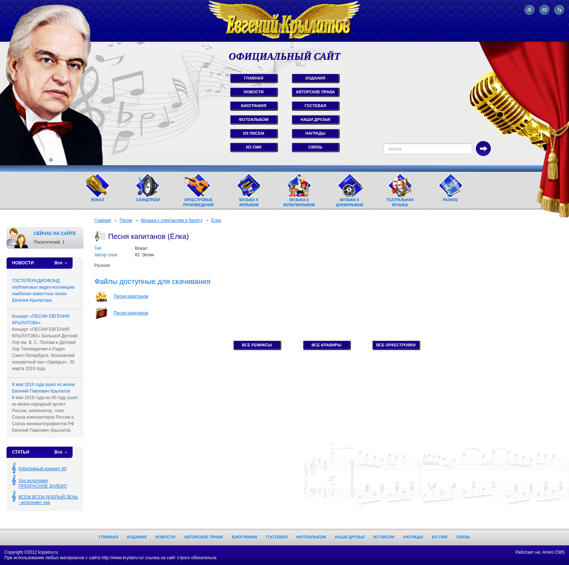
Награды (413, 537)
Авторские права (203, 537)
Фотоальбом (311, 537)
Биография (244, 537)
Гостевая (277, 537)
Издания (137, 537)
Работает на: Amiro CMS (540, 552)
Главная (102, 220)
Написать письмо (544, 10)
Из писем (383, 537)
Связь (463, 537)
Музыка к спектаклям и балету (171, 220)
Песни (126, 220)
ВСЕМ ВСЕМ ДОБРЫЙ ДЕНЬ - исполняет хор (48, 500)
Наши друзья (350, 537)
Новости (165, 537)
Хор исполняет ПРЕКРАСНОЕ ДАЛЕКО (43, 483)
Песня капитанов (131, 296)
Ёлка (216, 220)
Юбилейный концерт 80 (42, 468)
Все (58, 263)
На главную (529, 10)
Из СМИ (439, 537)
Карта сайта (559, 10)
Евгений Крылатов (284, 21)
